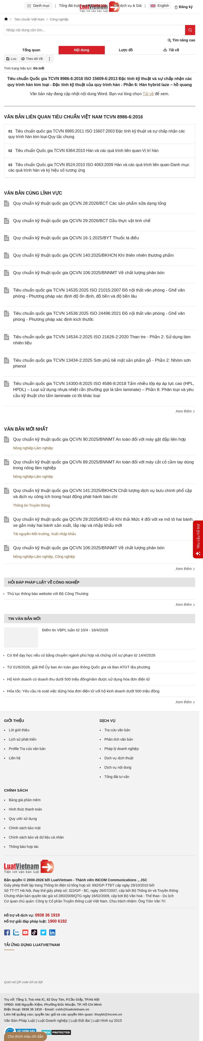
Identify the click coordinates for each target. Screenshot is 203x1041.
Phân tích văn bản (119, 739)
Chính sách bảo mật (25, 828)
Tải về (148, 94)
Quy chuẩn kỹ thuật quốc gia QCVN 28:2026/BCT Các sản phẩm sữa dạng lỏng (89, 203)
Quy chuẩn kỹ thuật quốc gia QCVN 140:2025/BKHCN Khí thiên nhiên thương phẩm (93, 255)
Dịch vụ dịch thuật (119, 758)
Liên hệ (14, 758)
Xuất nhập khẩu (63, 534)
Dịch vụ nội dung (118, 767)
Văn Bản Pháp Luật (19, 1021)
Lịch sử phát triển (22, 739)
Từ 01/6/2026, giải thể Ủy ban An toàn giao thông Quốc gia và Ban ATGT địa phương (78, 667)
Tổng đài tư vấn (117, 777)
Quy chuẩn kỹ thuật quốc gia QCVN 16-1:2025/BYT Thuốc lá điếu (76, 238)
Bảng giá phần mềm (25, 800)
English (159, 6)
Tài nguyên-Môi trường (31, 534)
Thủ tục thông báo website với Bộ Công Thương (47, 593)
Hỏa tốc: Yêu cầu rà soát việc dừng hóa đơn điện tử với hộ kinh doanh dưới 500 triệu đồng (83, 691)
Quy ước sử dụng (23, 819)
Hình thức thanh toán (25, 809)
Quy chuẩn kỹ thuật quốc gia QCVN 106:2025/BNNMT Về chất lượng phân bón (88, 272)
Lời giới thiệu (19, 730)
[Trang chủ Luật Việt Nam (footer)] (99, 866)
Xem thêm (185, 411)
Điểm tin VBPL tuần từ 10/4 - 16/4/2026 (75, 630)
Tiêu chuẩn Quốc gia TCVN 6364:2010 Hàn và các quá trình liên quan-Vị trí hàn (87, 150)
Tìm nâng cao (181, 40)
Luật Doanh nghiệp (53, 1021)
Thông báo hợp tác (24, 847)
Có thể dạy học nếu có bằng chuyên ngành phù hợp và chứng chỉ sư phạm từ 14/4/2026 (81, 655)
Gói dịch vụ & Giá (128, 6)
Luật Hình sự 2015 (107, 1021)
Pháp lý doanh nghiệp (122, 749)
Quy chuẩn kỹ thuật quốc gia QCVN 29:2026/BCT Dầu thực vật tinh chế (81, 220)
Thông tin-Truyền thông (31, 505)
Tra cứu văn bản (117, 730)
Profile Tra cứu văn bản (27, 749)
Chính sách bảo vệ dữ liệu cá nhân (36, 837)
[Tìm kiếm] (190, 30)
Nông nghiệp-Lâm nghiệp (33, 448)
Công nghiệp (65, 557)
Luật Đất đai (80, 1021)
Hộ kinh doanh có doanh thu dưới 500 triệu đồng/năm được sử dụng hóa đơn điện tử (78, 679)
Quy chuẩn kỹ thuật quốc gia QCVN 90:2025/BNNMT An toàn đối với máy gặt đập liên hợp (99, 439)
